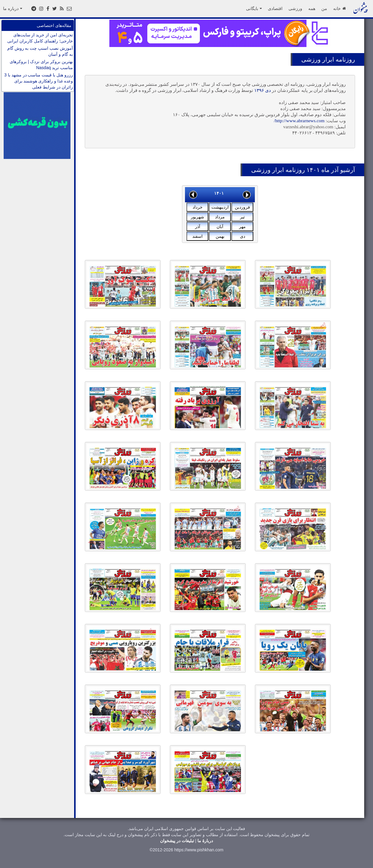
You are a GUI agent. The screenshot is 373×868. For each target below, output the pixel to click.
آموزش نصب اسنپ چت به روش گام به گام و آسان (40, 51)
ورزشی (295, 8)
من (324, 8)
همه (311, 8)
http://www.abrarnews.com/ (299, 120)
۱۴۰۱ (219, 193)
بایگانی (254, 8)
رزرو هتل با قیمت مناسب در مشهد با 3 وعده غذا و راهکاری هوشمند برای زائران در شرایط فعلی (38, 80)
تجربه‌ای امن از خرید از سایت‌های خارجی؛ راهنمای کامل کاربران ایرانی (40, 37)
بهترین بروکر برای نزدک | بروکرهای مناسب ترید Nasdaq (41, 64)
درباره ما (12, 8)
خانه (339, 8)
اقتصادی (275, 8)
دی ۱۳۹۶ (262, 90)
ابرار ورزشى (317, 59)
